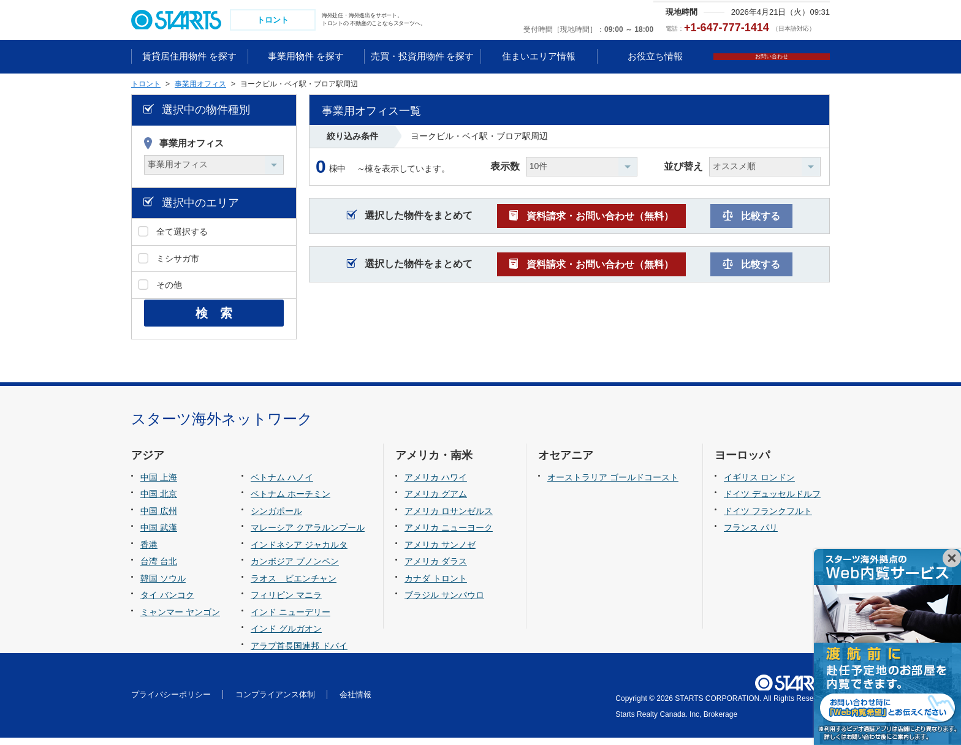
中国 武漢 (158, 535)
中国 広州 (158, 518)
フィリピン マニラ (286, 603)
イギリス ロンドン (759, 485)
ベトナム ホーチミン (290, 501)
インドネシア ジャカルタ (299, 552)
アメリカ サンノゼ (440, 552)
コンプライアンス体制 (275, 701)
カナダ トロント (436, 586)
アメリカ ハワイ (436, 485)
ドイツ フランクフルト (768, 518)
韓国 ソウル (163, 586)
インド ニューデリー (290, 619)
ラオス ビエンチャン (293, 586)
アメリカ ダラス (436, 568)
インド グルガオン (286, 636)
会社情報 (355, 701)
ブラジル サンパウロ (444, 603)
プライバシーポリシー (171, 701)
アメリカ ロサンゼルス (449, 518)
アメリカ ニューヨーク (449, 535)
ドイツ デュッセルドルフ (772, 501)
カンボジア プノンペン (295, 568)
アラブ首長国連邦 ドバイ (299, 653)
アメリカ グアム (436, 501)
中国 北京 (158, 501)
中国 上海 (158, 485)
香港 (149, 552)
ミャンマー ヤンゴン (180, 619)
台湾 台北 (158, 568)
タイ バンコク (167, 603)
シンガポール (276, 518)
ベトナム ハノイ (282, 485)
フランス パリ (751, 535)
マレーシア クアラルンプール (308, 535)
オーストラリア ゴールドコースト (612, 485)
